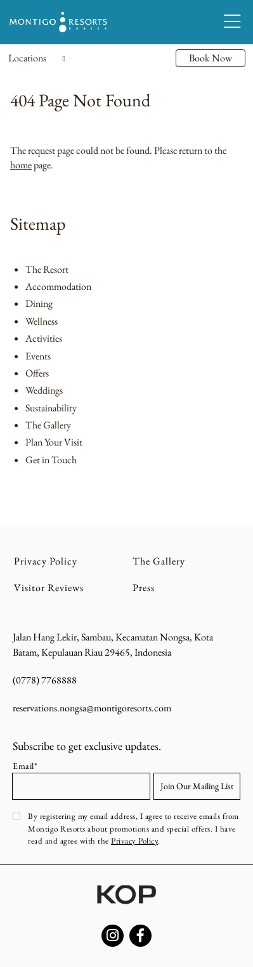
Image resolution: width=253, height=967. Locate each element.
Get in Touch (51, 459)
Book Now (210, 58)
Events (38, 356)
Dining (39, 303)
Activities (43, 338)
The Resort (46, 269)
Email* (25, 765)
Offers (37, 373)
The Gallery (48, 425)
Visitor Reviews (49, 587)
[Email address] (81, 786)
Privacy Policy (45, 561)
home (21, 165)
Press (144, 587)
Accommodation (58, 286)
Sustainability (51, 408)
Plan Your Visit (53, 442)
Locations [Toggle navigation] (36, 58)
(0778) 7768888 (45, 680)
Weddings (44, 390)
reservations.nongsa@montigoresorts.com (92, 707)
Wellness (41, 321)
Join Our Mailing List (196, 786)
